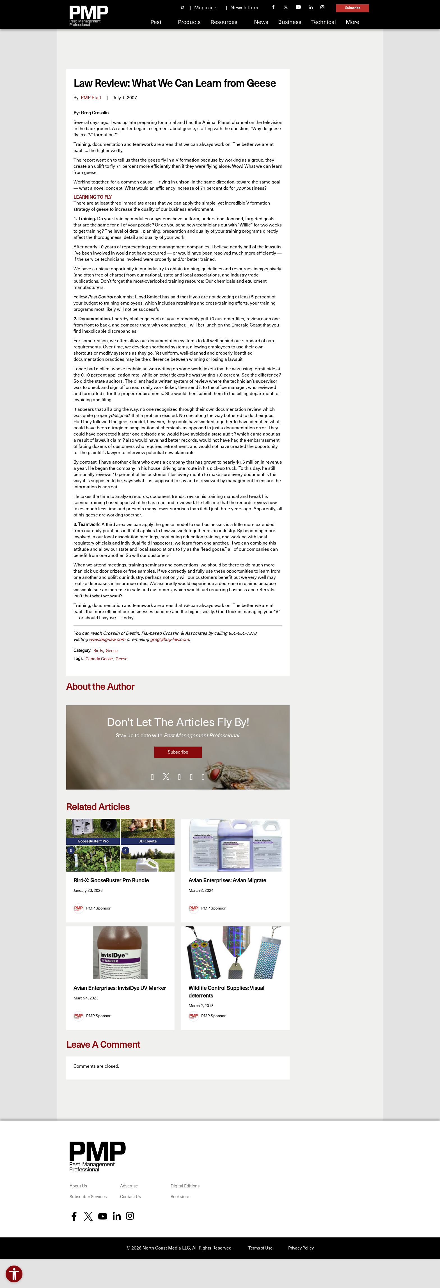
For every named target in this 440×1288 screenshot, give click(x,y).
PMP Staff (91, 98)
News (261, 22)
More (352, 22)
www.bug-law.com (107, 639)
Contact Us (130, 1202)
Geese (112, 651)
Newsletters (244, 7)
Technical (323, 22)
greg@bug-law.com (169, 639)
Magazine (205, 7)
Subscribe (352, 8)
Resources (223, 22)
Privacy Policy (302, 1253)
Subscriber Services (88, 1202)
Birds (98, 651)
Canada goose (99, 659)
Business (289, 22)
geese (121, 659)
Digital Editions (185, 1191)
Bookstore (180, 1202)
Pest (155, 22)
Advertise (129, 1191)
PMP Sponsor (98, 909)
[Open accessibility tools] (14, 1274)
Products (189, 22)
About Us (78, 1191)
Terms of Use (259, 1253)
